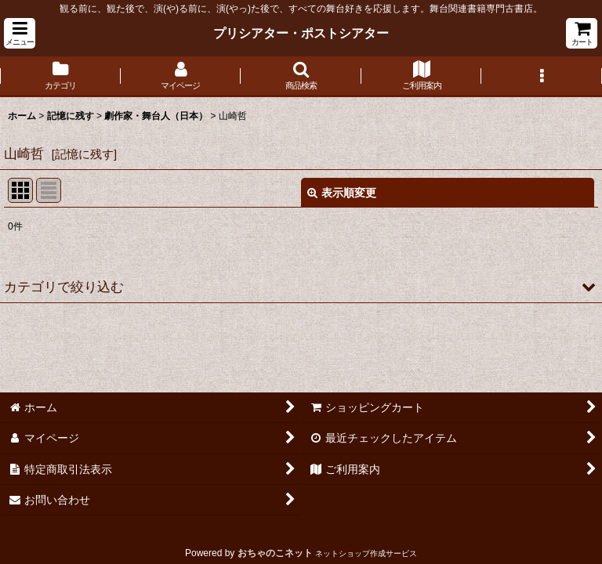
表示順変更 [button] (341, 192)
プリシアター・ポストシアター (301, 33)
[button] (19, 33)
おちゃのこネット (275, 553)
